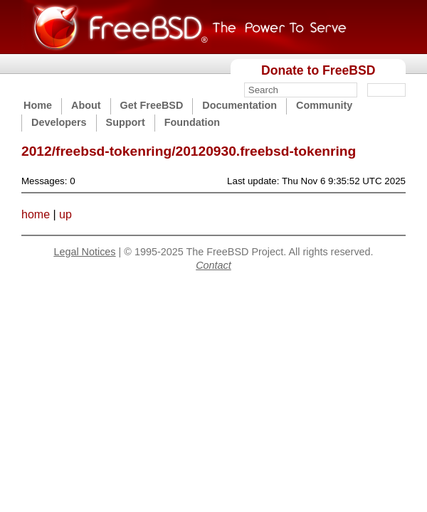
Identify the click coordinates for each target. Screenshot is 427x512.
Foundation (192, 122)
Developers (59, 122)
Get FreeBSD (152, 105)
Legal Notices (84, 251)
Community (324, 105)
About (86, 105)
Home (37, 105)
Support (125, 122)
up (65, 214)
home (35, 214)
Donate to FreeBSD (318, 70)
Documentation (239, 105)
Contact (213, 265)
